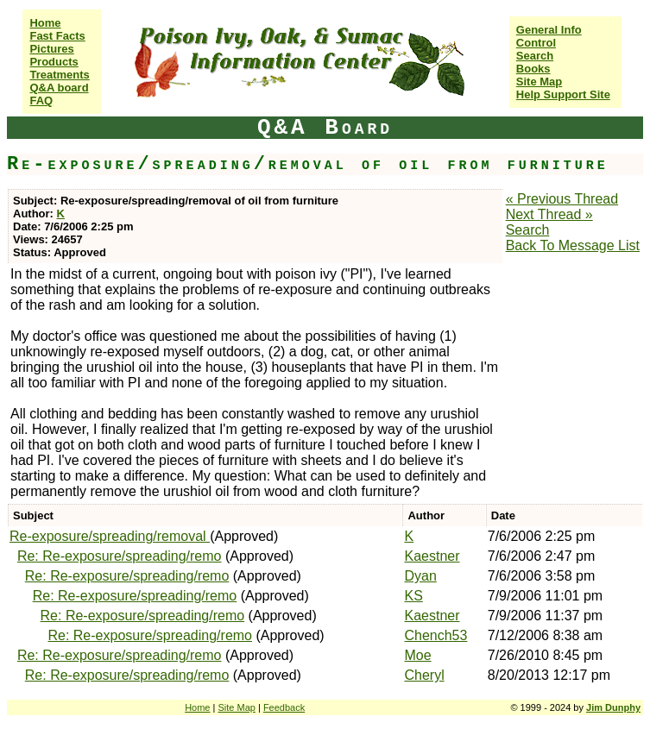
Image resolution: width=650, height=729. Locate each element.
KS (413, 595)
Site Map (539, 81)
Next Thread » (549, 214)
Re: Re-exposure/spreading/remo (119, 556)
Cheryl (424, 675)
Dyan (420, 576)
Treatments (59, 74)
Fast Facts (57, 35)
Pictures (51, 48)
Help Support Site (563, 94)
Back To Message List (573, 245)
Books (533, 68)
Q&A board (58, 87)
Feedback (284, 707)
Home (44, 22)
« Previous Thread (562, 199)
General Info (549, 29)
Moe (417, 655)
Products (53, 61)
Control (536, 42)
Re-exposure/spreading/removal (109, 536)
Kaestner (431, 556)
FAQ (41, 100)
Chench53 (435, 635)
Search (534, 55)
